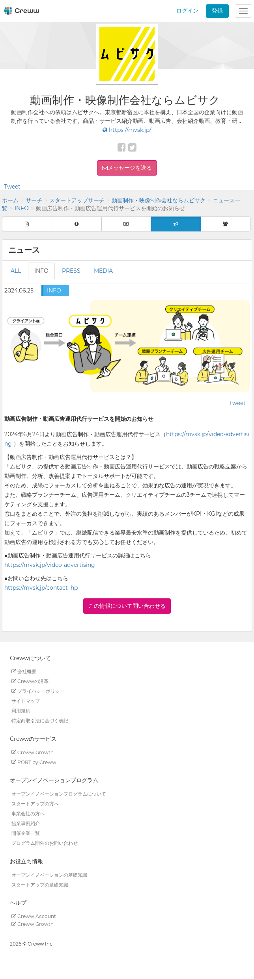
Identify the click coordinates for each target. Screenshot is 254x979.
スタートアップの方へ (35, 804)
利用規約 (20, 711)
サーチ (34, 200)
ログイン (187, 10)
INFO (22, 208)
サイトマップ (25, 701)
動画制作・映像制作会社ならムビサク (158, 200)
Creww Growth (32, 752)
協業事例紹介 (25, 823)
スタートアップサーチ (77, 200)
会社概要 (23, 671)
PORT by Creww (33, 762)
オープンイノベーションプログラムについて (58, 794)
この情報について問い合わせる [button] (127, 605)
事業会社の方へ (28, 813)
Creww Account (33, 916)
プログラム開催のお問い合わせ (44, 843)
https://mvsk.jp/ (127, 129)
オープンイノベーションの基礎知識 (49, 874)
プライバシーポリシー (38, 691)
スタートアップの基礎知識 (39, 884)
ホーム (10, 200)
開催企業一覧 (25, 833)
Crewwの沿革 (30, 681)
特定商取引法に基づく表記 (39, 721)
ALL (16, 270)
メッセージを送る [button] (130, 167)
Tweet (12, 186)
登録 (217, 10)
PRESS (71, 270)
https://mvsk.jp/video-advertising (49, 564)
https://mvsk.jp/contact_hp (41, 587)
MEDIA (103, 270)
